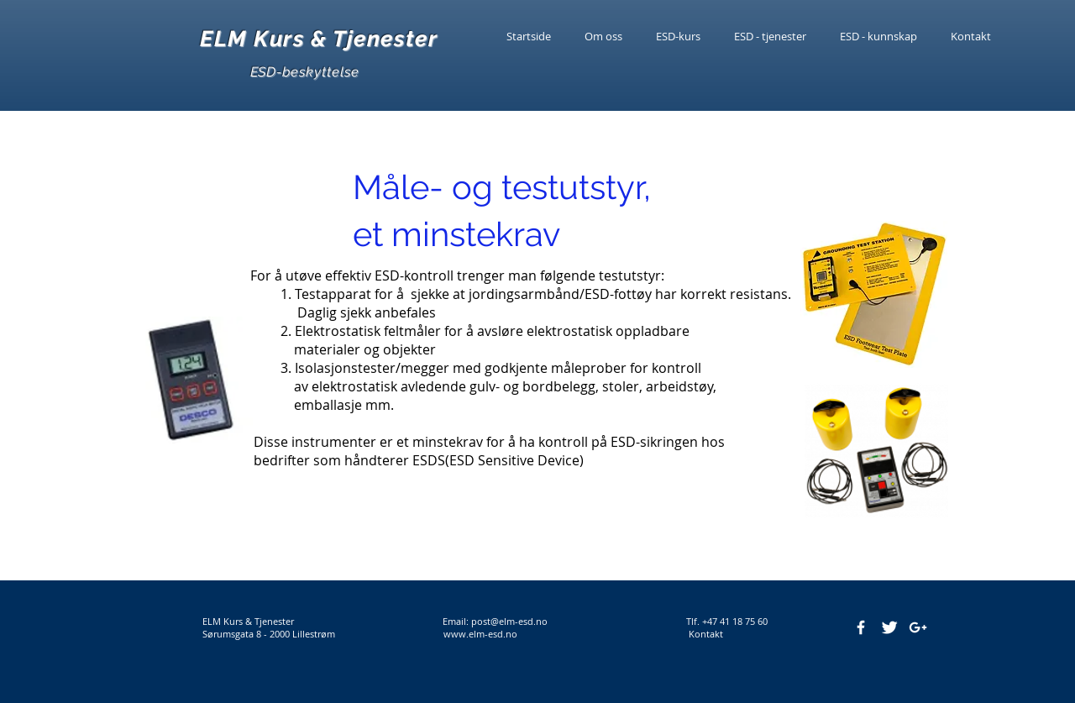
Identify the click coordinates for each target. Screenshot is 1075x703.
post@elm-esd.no (509, 621)
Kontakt (702, 633)
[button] (878, 36)
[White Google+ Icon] (918, 627)
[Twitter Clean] (889, 627)
